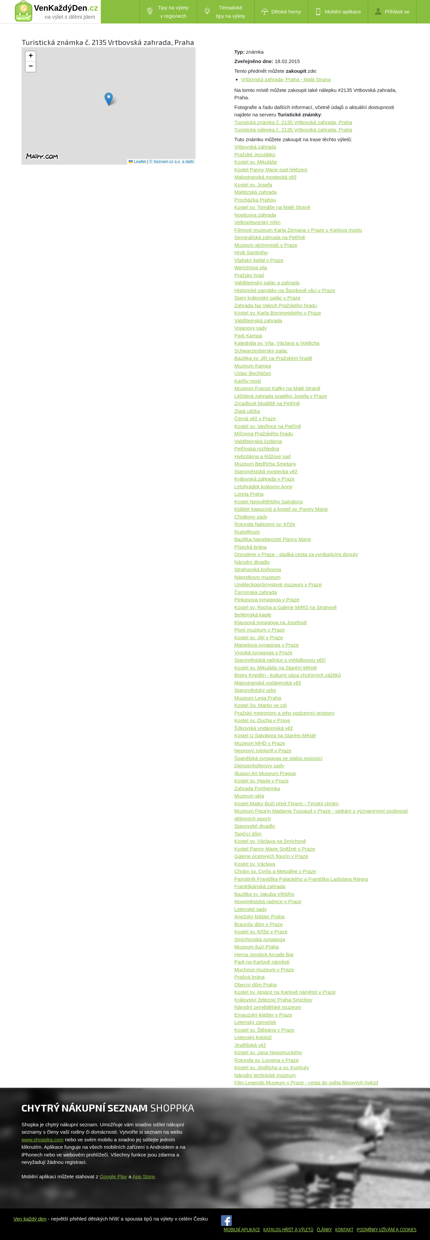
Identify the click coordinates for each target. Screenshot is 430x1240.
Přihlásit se (392, 11)
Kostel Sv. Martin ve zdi (260, 705)
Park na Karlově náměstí (262, 962)
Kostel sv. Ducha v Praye (262, 720)
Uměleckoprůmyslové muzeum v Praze (278, 584)
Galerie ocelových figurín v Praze (271, 856)
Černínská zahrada (255, 592)
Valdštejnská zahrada (258, 320)
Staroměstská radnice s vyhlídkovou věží (280, 660)
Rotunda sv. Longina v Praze (266, 1060)
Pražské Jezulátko (254, 154)
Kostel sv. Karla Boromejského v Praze (277, 313)
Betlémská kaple (252, 614)
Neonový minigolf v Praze (263, 750)
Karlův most (247, 381)
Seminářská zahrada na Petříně (269, 237)
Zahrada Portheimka (257, 788)
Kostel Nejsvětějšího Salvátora (268, 501)
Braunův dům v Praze (258, 924)
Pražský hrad (249, 275)
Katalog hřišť (278, 1229)
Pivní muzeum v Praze (259, 630)
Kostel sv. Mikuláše (255, 162)
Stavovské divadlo (254, 826)
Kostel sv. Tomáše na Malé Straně (272, 207)
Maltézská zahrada (255, 192)
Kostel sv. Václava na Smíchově (270, 841)
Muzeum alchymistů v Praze (266, 245)
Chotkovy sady (250, 517)
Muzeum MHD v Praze (259, 743)
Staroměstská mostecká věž (266, 471)
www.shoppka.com (42, 1139)
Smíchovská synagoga (259, 939)
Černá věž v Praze (255, 418)
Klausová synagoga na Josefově (270, 622)
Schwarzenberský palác (261, 351)
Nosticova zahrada (255, 215)
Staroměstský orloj (255, 690)
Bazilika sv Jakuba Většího (264, 894)
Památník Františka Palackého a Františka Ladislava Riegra (301, 879)
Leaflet (137, 161)
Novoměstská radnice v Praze (267, 901)
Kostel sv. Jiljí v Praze (258, 637)
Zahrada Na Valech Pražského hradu (275, 305)
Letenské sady (250, 909)
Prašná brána (249, 977)
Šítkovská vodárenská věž (263, 728)
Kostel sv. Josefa (253, 184)
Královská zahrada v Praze (264, 479)
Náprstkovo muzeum (257, 577)
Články (324, 1229)
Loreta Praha (249, 494)
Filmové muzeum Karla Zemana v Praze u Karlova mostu (298, 230)
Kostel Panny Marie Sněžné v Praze (274, 849)
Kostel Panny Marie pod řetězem (271, 169)
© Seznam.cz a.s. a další (171, 161)
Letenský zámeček (255, 1022)
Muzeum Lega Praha (257, 698)
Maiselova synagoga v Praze (266, 645)
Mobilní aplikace (338, 11)
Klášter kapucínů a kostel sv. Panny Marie (281, 509)
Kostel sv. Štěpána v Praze (264, 1030)
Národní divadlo (252, 562)
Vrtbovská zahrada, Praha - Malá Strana (286, 79)
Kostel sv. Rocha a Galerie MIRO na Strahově (285, 607)
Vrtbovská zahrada (255, 147)
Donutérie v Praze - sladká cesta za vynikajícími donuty (296, 554)
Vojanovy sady (250, 328)
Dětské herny (281, 11)
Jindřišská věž (250, 1045)
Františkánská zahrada (260, 886)
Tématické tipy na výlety (224, 12)
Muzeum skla (249, 796)
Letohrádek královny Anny (263, 486)
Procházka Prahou (255, 200)
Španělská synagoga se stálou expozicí (278, 758)
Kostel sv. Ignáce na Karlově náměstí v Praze (285, 992)
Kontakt (344, 1229)
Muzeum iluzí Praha (256, 947)
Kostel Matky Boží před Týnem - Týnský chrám (286, 803)
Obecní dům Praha (255, 984)
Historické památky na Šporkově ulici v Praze (284, 290)
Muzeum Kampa (252, 366)
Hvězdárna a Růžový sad (262, 456)
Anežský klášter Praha (259, 916)
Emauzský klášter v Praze (263, 1015)
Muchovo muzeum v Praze (264, 969)
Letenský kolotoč (253, 1037)
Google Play (113, 1176)
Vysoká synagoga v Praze (263, 652)
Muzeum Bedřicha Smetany (265, 464)
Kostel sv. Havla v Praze (261, 781)
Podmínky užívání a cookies (387, 1229)
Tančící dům (248, 834)
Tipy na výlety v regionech (167, 12)
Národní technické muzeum (265, 1075)
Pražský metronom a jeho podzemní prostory (284, 713)
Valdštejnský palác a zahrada (267, 282)
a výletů (303, 1229)
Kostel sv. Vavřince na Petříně (267, 426)
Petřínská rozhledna (256, 448)
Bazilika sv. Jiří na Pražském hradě (273, 358)
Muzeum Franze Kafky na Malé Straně (277, 388)
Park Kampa (248, 335)
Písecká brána (250, 547)
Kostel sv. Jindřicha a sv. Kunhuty (271, 1067)
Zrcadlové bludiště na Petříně (267, 403)
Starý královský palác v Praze (267, 298)
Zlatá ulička (247, 411)
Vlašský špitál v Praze (259, 260)
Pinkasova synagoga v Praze (266, 599)
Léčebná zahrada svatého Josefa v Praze (280, 396)
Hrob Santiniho (251, 252)
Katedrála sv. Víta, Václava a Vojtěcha (276, 343)
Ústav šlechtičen (252, 373)
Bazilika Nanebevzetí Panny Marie (272, 539)
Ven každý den (29, 1219)
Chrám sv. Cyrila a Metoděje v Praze (275, 871)
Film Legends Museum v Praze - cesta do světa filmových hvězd (306, 1082)
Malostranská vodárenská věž (267, 683)
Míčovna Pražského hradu (263, 433)
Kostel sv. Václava (254, 864)
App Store (143, 1176)
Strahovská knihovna (257, 569)
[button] (108, 99)
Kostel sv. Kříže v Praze (261, 931)
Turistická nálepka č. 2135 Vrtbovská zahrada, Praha (293, 129)
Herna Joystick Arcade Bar (264, 954)
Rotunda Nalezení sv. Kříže (264, 524)
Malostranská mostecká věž (265, 177)
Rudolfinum (247, 532)
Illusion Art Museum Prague (265, 773)
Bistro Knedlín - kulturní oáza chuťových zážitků (287, 675)
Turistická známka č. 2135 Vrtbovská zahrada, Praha (293, 122)
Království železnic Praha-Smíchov (273, 1000)
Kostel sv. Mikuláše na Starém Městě (275, 667)
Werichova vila (250, 267)
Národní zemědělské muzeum (267, 1007)
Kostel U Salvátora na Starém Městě (275, 735)
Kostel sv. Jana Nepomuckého (268, 1052)
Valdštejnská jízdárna (258, 441)
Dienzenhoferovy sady (259, 765)
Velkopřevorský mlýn (257, 222)
